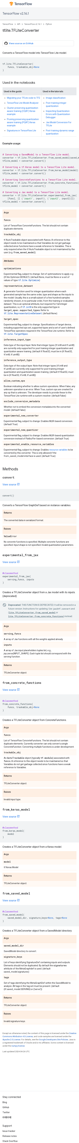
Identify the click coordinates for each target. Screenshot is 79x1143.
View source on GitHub (18, 43)
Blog (5, 1102)
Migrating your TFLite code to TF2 (23, 98)
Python (49, 24)
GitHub (6, 1107)
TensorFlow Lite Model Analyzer (23, 103)
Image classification (56, 98)
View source (9, 484)
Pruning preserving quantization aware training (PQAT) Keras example (23, 122)
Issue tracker (9, 1131)
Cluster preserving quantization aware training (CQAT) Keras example (22, 111)
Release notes (10, 1136)
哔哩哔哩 (7, 1117)
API (18, 24)
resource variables (58, 449)
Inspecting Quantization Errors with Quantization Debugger (58, 114)
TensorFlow (8, 24)
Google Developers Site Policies (53, 1039)
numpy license (18, 1046)
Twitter (6, 1112)
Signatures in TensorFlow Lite (21, 130)
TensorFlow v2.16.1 (16, 14)
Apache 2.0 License (11, 1039)
